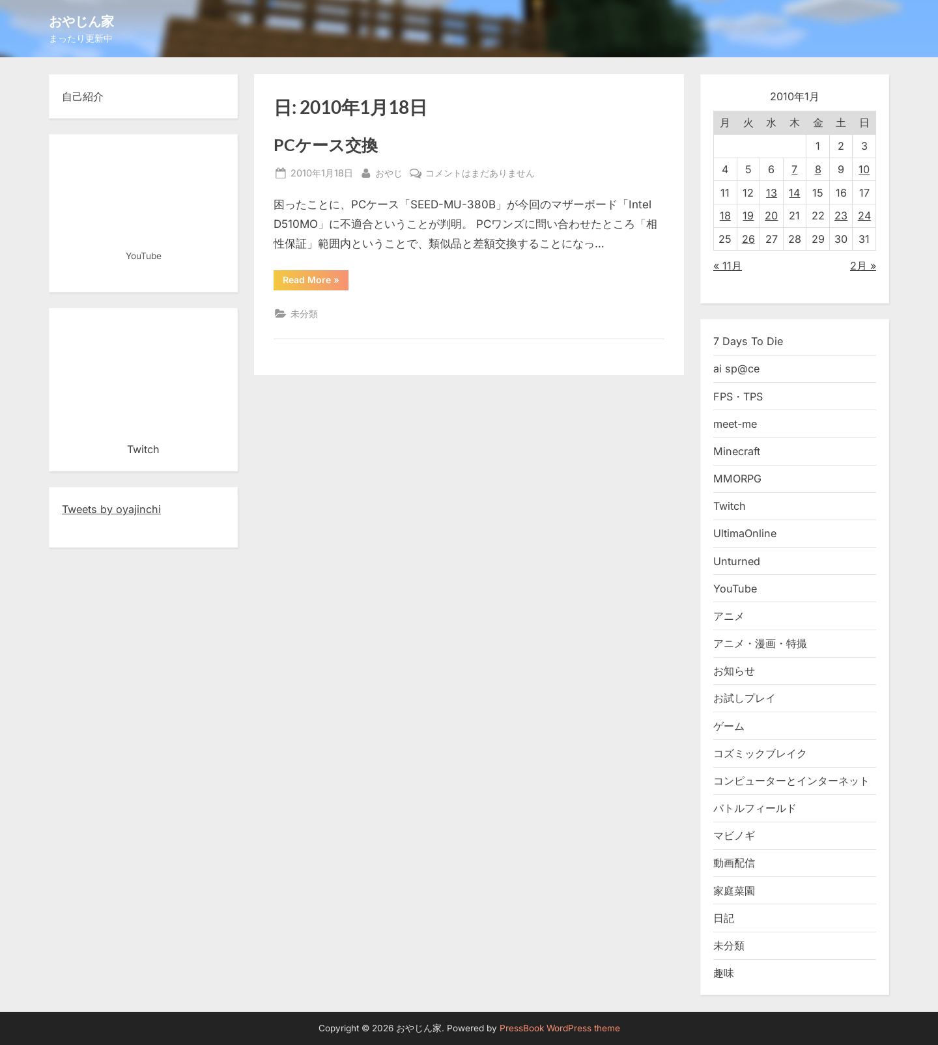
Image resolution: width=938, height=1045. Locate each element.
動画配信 (734, 862)
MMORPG (737, 478)
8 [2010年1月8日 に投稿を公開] (818, 169)
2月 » (863, 265)
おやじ (389, 171)
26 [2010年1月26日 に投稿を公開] (748, 238)
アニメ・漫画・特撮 (760, 643)
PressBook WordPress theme (560, 1028)
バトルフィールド (755, 808)
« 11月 (727, 265)
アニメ (729, 615)
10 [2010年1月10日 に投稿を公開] (864, 169)
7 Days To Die (748, 341)
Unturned (736, 561)
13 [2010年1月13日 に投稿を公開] (771, 192)
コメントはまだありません (480, 173)
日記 (723, 918)
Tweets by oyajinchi (111, 509)
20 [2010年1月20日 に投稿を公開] (771, 215)
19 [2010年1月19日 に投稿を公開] (748, 215)
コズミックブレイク (760, 753)
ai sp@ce (736, 368)
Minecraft (736, 451)
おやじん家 (81, 21)
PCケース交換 (326, 144)
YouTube (735, 588)
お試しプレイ (744, 697)
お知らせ (734, 670)
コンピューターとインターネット (791, 780)
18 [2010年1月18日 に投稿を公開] (725, 215)
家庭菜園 (734, 890)
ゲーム (729, 725)
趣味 (723, 972)
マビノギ (734, 835)
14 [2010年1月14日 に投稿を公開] (794, 192)
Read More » (315, 281)
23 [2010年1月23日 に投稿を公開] (840, 215)
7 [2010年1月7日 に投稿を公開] (794, 169)
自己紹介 (83, 96)
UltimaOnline (744, 533)
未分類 (304, 313)
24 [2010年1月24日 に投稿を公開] (864, 215)
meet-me (735, 423)
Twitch (729, 505)
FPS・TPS (738, 396)
